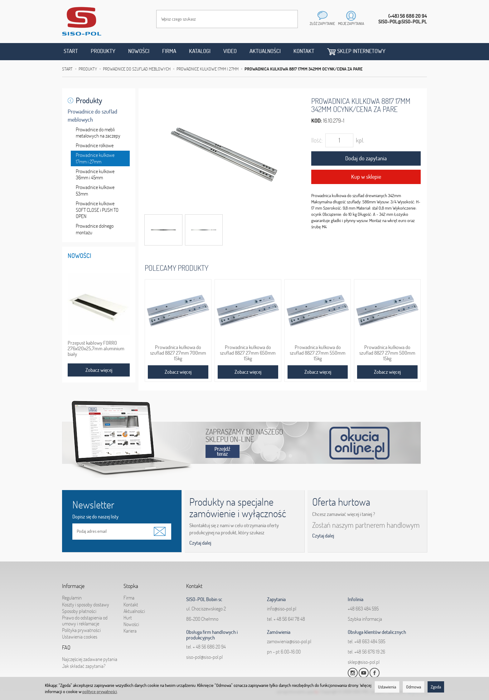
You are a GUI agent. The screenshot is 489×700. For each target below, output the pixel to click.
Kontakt (303, 51)
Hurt (127, 614)
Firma (169, 51)
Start (71, 51)
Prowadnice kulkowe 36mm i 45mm (95, 174)
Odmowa (413, 687)
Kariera (130, 628)
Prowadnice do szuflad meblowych (92, 115)
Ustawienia (387, 687)
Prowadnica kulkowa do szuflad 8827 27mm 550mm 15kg (318, 353)
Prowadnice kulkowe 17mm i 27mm (95, 158)
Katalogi (200, 51)
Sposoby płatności (79, 608)
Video (230, 51)
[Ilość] (339, 140)
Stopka (130, 584)
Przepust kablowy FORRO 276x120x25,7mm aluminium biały (96, 348)
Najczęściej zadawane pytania (89, 656)
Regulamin (72, 594)
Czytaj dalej (200, 543)
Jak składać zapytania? (83, 662)
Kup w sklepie (366, 176)
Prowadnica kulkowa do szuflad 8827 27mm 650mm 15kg (248, 353)
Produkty (103, 51)
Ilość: (317, 140)
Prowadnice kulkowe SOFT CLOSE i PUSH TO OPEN (97, 210)
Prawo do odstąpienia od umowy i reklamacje (85, 617)
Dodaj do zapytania (366, 158)
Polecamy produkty (176, 268)
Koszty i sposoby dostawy (85, 601)
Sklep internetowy (356, 51)
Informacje (73, 584)
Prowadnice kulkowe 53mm (95, 190)
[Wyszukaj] (287, 19)
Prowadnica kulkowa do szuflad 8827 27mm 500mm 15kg (387, 353)
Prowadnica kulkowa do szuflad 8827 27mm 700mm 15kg (178, 353)
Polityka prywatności (81, 627)
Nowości (138, 51)
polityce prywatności (99, 691)
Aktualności (265, 51)
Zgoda (436, 687)
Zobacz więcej (178, 372)
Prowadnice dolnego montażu (95, 229)
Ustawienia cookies (79, 633)
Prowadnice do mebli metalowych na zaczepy (98, 132)
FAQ (66, 646)
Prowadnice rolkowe (95, 145)
